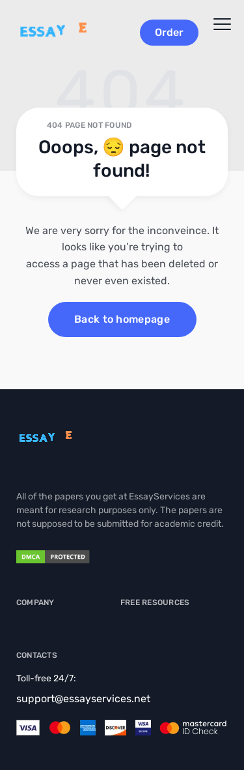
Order (169, 32)
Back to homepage (122, 319)
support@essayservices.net (83, 698)
